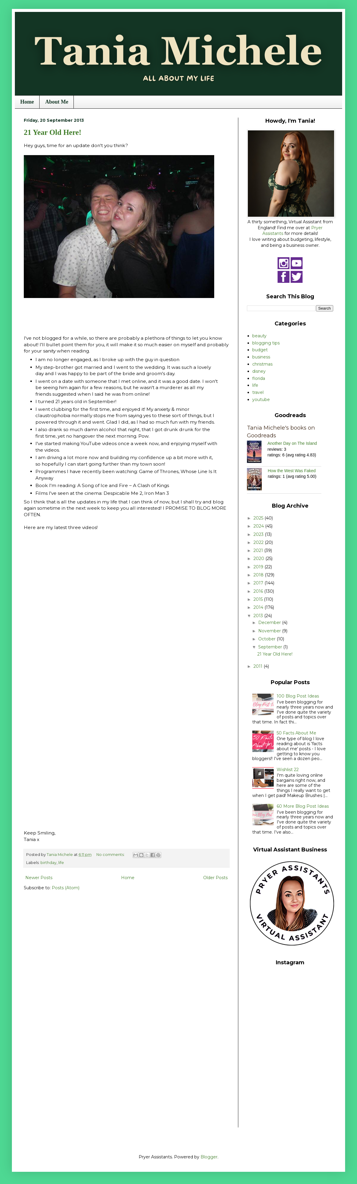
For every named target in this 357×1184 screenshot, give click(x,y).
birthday (48, 862)
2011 (258, 666)
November (270, 631)
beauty (259, 335)
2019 (258, 567)
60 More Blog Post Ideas (303, 806)
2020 (259, 558)
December (270, 622)
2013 (258, 615)
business (261, 357)
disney (259, 371)
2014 (258, 607)
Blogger (209, 1157)
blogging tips (266, 343)
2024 (259, 526)
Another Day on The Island (292, 443)
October (267, 639)
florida (258, 378)
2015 (258, 599)
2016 (258, 591)
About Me (56, 102)
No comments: (111, 854)
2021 (258, 550)
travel (258, 392)
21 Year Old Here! (52, 132)
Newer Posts (38, 877)
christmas (262, 364)
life (61, 862)
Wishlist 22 (288, 769)
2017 (258, 583)
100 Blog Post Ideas (298, 696)
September (270, 647)
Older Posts (215, 877)
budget (260, 349)
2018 (259, 575)
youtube (261, 399)
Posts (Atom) (65, 887)
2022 (259, 542)
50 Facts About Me (296, 733)
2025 (258, 518)
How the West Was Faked (292, 470)
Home (27, 102)
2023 (259, 534)
